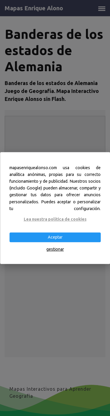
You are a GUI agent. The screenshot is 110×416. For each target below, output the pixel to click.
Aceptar (55, 237)
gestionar (55, 249)
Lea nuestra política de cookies (55, 219)
